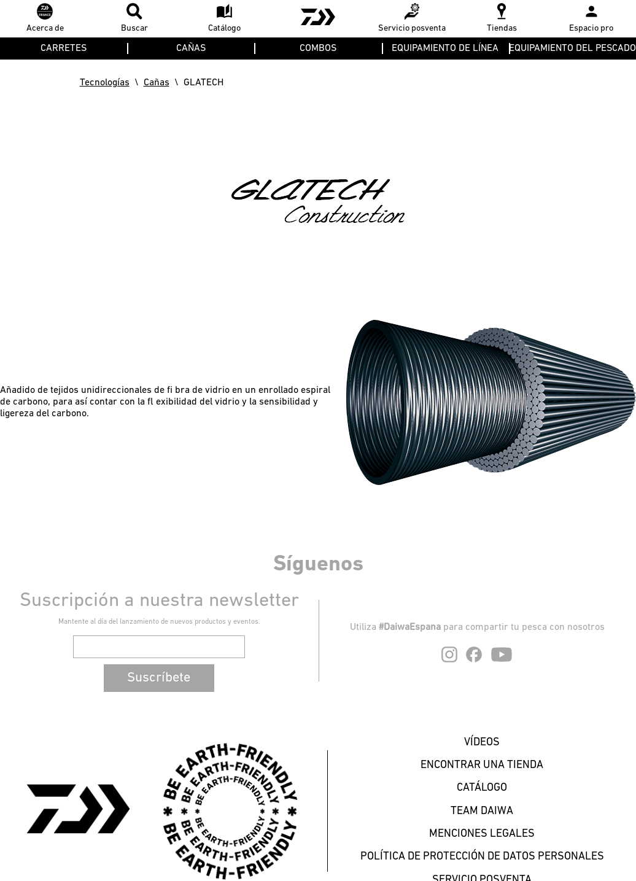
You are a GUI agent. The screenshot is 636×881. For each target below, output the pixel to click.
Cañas (156, 83)
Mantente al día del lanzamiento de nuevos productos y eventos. (159, 622)
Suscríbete (158, 678)
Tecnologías (105, 83)
